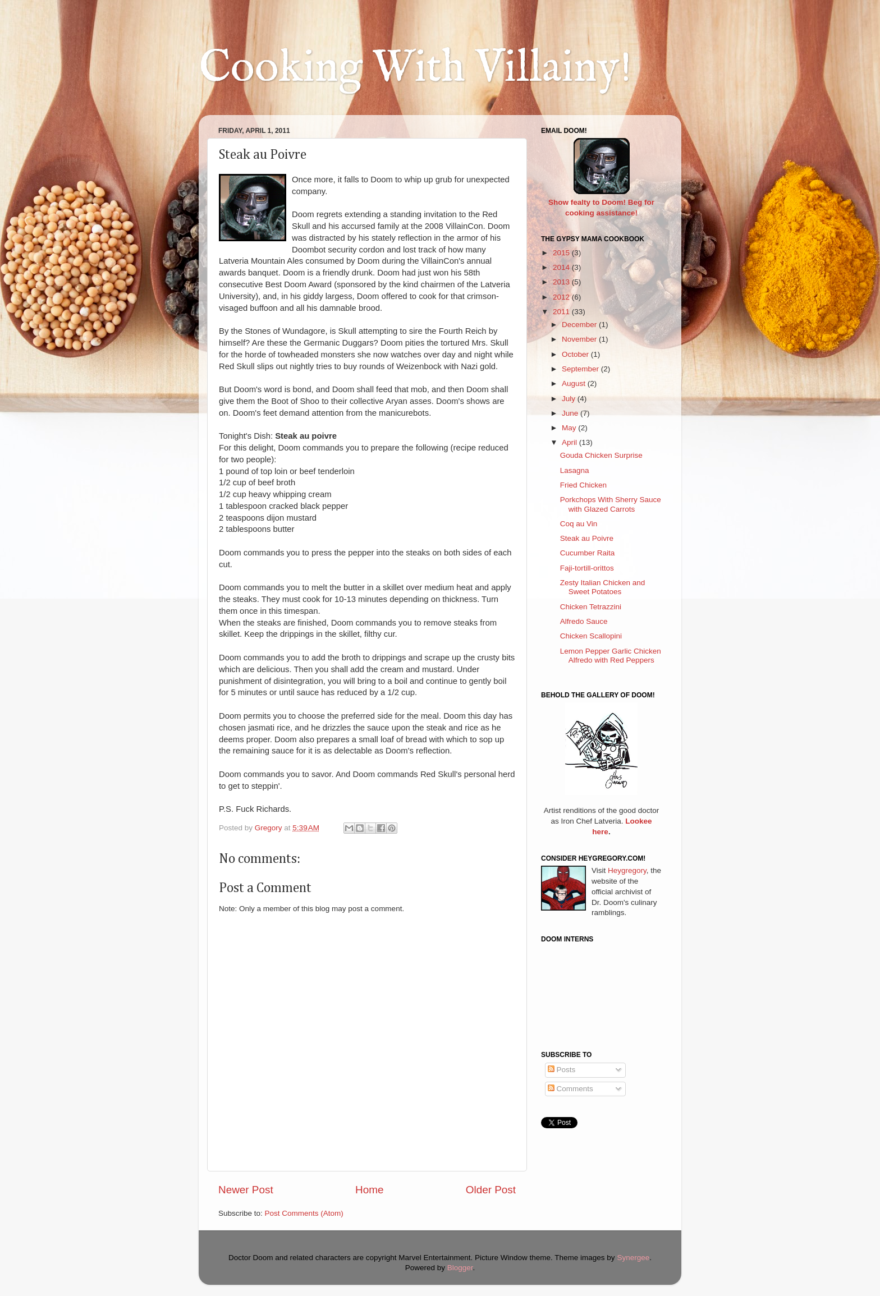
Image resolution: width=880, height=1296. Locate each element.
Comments (570, 1088)
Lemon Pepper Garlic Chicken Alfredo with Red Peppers (610, 655)
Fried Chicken (583, 485)
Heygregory (627, 870)
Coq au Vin (579, 524)
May (570, 428)
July (570, 398)
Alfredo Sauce (584, 621)
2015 (562, 253)
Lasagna (574, 470)
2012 (562, 297)
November (580, 339)
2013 (562, 282)
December (580, 324)
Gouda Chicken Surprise (601, 455)
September (581, 369)
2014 (562, 267)
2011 (562, 311)
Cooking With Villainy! (415, 68)
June (571, 413)
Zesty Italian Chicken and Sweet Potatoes (602, 587)
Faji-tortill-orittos (587, 568)
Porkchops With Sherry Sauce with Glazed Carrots (610, 504)
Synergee (633, 1257)
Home (369, 1190)
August (575, 383)
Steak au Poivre (586, 538)
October (576, 354)
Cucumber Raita (587, 553)
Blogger (460, 1267)
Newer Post (245, 1190)
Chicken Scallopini (591, 636)
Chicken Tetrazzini (590, 607)
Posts (562, 1069)
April (570, 442)
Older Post (491, 1190)
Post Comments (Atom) (304, 1213)
